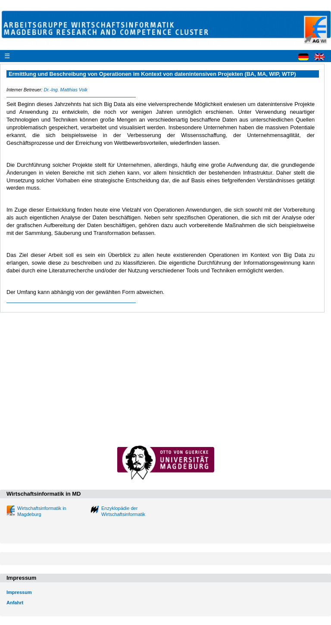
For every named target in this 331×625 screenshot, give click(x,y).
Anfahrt (14, 602)
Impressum (19, 592)
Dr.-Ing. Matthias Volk (65, 89)
